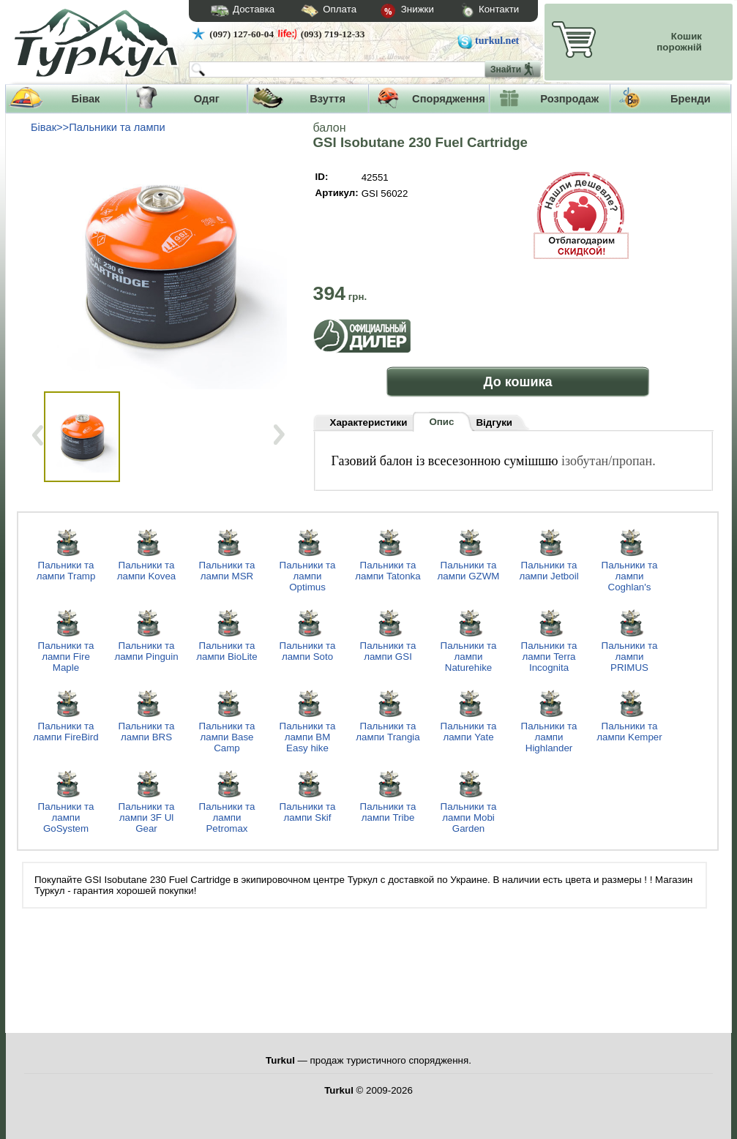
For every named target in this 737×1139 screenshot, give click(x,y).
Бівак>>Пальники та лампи (98, 127)
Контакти (476, 11)
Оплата (315, 11)
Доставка (237, 11)
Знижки (395, 12)
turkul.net (497, 40)
